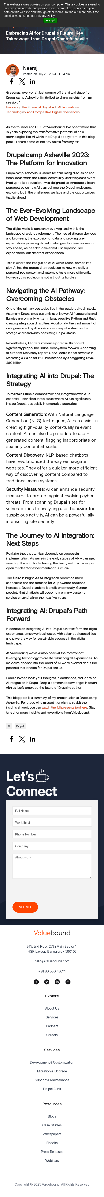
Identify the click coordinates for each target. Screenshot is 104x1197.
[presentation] (44, 890)
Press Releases (52, 1152)
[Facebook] (36, 981)
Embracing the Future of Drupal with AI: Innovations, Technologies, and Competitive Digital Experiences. (43, 109)
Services (52, 1017)
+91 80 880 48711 (52, 971)
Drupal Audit (52, 1089)
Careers (52, 1035)
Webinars (52, 1160)
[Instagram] (68, 981)
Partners (52, 1026)
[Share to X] (22, 81)
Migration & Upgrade (52, 1071)
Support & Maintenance (52, 1080)
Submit (25, 907)
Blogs (52, 1116)
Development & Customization (52, 1062)
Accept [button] (50, 20)
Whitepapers (52, 1134)
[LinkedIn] (57, 982)
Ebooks (51, 1143)
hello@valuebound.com (52, 961)
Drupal (20, 726)
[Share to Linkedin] (32, 81)
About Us (52, 1008)
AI (9, 726)
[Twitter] (46, 981)
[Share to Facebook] (11, 81)
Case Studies (52, 1125)
